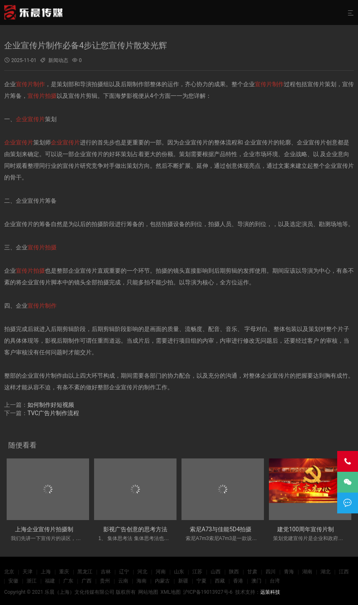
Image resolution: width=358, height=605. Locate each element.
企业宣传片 (30, 119)
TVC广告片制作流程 (53, 413)
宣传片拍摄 (42, 95)
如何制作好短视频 (50, 404)
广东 (68, 581)
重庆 (64, 572)
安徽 (13, 581)
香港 (238, 581)
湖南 (307, 572)
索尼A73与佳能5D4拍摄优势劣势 (232, 529)
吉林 (106, 572)
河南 (161, 572)
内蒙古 (162, 581)
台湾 (275, 581)
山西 (216, 572)
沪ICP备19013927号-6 (208, 592)
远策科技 (270, 592)
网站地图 (148, 592)
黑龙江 (84, 572)
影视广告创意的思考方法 (135, 529)
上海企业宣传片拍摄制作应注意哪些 (61, 529)
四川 (271, 572)
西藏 (220, 581)
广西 (87, 581)
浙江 (32, 581)
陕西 (234, 572)
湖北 (326, 572)
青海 (289, 572)
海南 (142, 581)
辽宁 (124, 572)
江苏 (197, 572)
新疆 (183, 581)
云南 (123, 581)
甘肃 (252, 572)
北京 (9, 572)
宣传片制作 (30, 84)
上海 (46, 572)
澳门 (256, 581)
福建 (50, 581)
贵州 (105, 581)
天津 (27, 572)
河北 (142, 572)
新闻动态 (58, 60)
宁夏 (201, 581)
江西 (344, 572)
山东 (179, 572)
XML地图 (170, 592)
